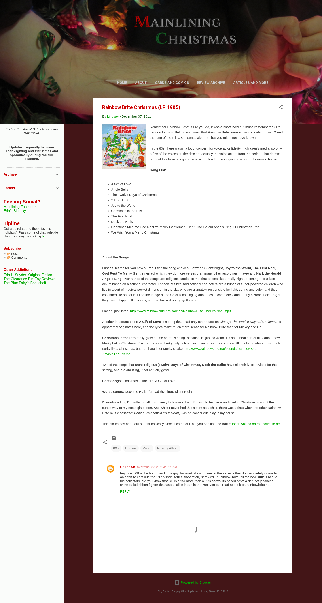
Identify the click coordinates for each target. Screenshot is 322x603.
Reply (125, 491)
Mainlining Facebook (20, 207)
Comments (17, 257)
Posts (13, 253)
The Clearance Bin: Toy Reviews (29, 279)
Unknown (127, 467)
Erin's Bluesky (15, 211)
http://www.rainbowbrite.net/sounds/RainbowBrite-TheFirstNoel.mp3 (180, 311)
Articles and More (250, 83)
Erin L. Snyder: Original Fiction (28, 275)
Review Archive (211, 83)
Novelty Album (167, 448)
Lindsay (131, 448)
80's (116, 448)
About (141, 83)
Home (122, 83)
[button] (280, 108)
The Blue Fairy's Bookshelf (25, 283)
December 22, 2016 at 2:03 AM (157, 467)
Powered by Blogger (192, 582)
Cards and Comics (172, 83)
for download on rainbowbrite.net (256, 424)
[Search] (289, 12)
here (45, 236)
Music (146, 448)
